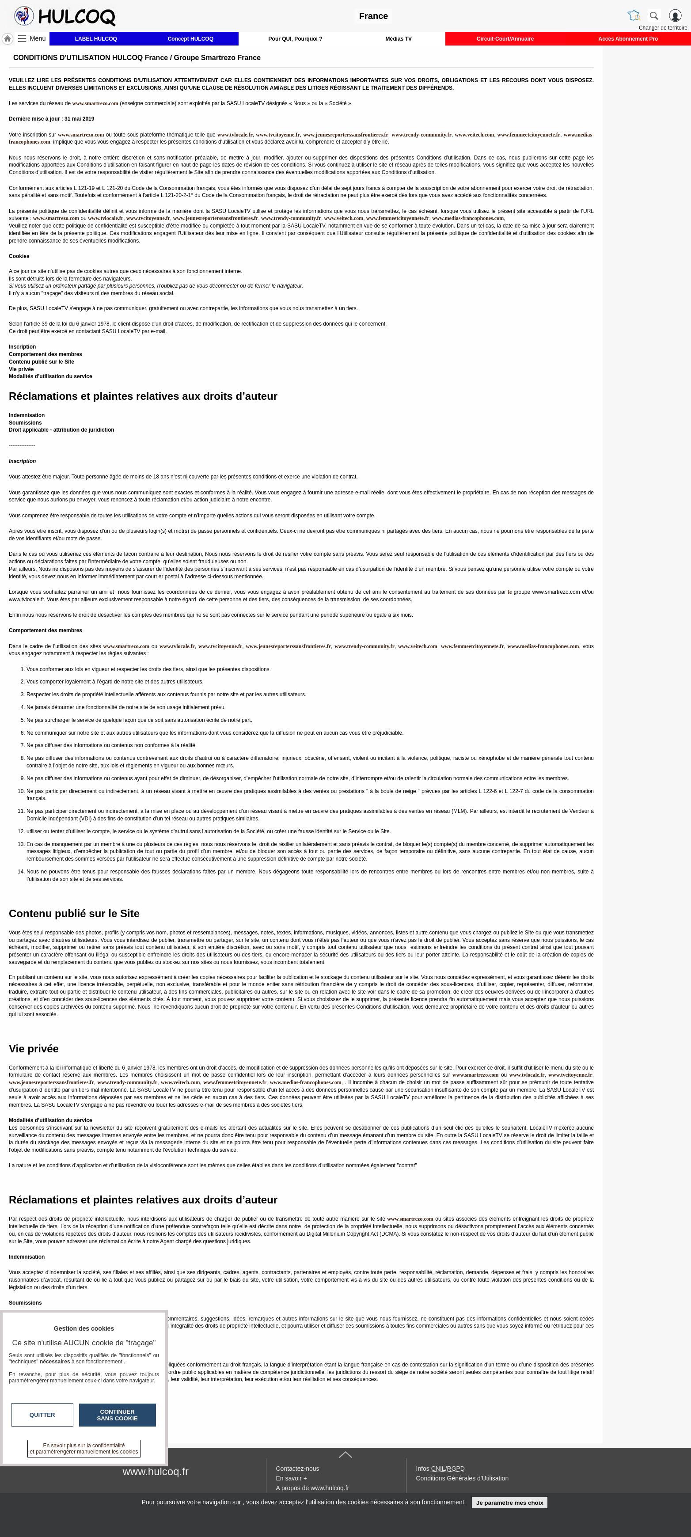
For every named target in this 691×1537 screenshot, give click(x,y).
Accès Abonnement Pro (628, 39)
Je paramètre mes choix (509, 1502)
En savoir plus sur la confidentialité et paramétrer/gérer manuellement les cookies (84, 1448)
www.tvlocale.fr (235, 135)
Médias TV (399, 39)
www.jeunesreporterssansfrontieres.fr (345, 135)
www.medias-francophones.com (468, 218)
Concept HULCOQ (190, 39)
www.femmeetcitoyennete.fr (529, 135)
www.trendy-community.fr (421, 135)
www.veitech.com (474, 135)
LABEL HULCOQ (96, 39)
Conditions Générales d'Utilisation (462, 1478)
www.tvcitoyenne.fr (278, 135)
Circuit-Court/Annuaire (505, 39)
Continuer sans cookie (117, 1415)
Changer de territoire (663, 28)
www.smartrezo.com (56, 218)
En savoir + (291, 1478)
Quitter (42, 1415)
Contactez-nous (297, 1468)
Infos (440, 1468)
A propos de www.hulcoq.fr (312, 1487)
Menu (38, 38)
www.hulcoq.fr (156, 1471)
